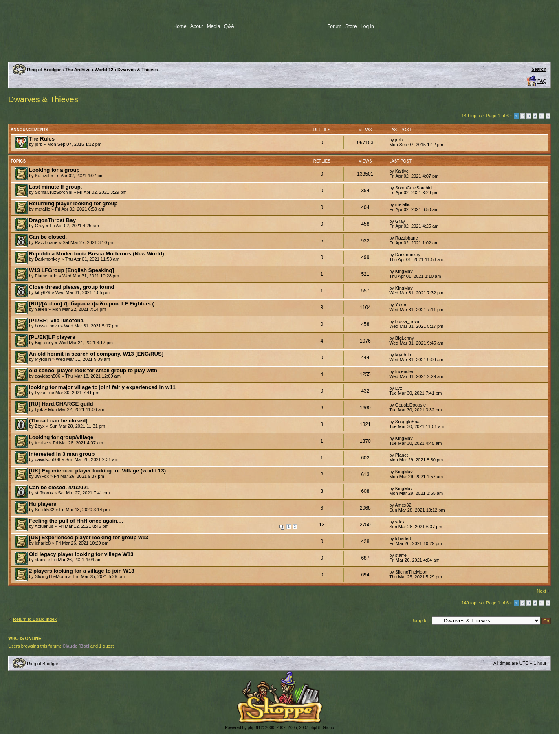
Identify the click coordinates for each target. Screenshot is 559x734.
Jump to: (420, 620)
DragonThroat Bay (52, 220)
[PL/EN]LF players (52, 337)
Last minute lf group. (55, 187)
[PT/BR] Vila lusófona (56, 320)
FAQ (541, 81)
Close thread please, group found (71, 287)
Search (538, 69)
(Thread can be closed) (58, 421)
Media (213, 26)
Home (180, 26)
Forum (334, 26)
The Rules (42, 139)
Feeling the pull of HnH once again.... (76, 521)
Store (351, 26)
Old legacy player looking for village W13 (81, 554)
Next (541, 591)
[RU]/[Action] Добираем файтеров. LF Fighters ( (91, 304)
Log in (367, 26)
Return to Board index (35, 619)
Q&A (229, 26)
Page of (497, 115)
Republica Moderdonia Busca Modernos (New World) (96, 254)
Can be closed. (48, 237)
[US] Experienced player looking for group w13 (88, 537)
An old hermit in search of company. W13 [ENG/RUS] (96, 354)
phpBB (254, 727)
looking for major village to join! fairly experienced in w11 (102, 387)
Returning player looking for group (73, 203)
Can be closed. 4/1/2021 (59, 487)
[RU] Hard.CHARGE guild (61, 404)
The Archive (78, 69)
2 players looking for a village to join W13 (81, 571)
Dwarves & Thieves (137, 69)
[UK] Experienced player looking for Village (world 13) (97, 471)
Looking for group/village (61, 437)
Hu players (42, 504)
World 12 (104, 69)
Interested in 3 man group (62, 454)
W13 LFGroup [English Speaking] (71, 270)
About (196, 26)
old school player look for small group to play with (93, 370)
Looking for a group (54, 170)
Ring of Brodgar (44, 69)
